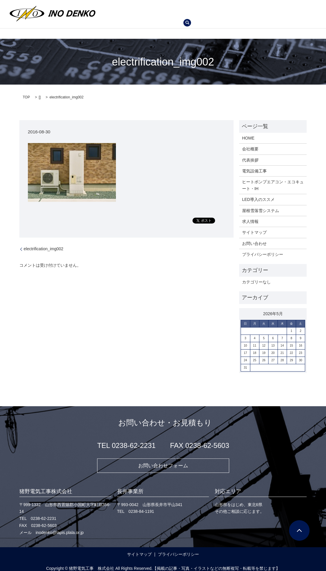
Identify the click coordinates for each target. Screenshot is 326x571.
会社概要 (137, 6)
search (260, 16)
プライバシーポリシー (262, 249)
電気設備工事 (193, 6)
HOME (112, 6)
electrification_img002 (43, 244)
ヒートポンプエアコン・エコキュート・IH (255, 6)
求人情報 (204, 16)
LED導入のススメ (122, 16)
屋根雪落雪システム (167, 16)
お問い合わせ (234, 16)
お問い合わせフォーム (163, 461)
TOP (26, 92)
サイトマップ (254, 227)
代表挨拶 (163, 6)
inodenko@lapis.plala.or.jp (60, 528)
